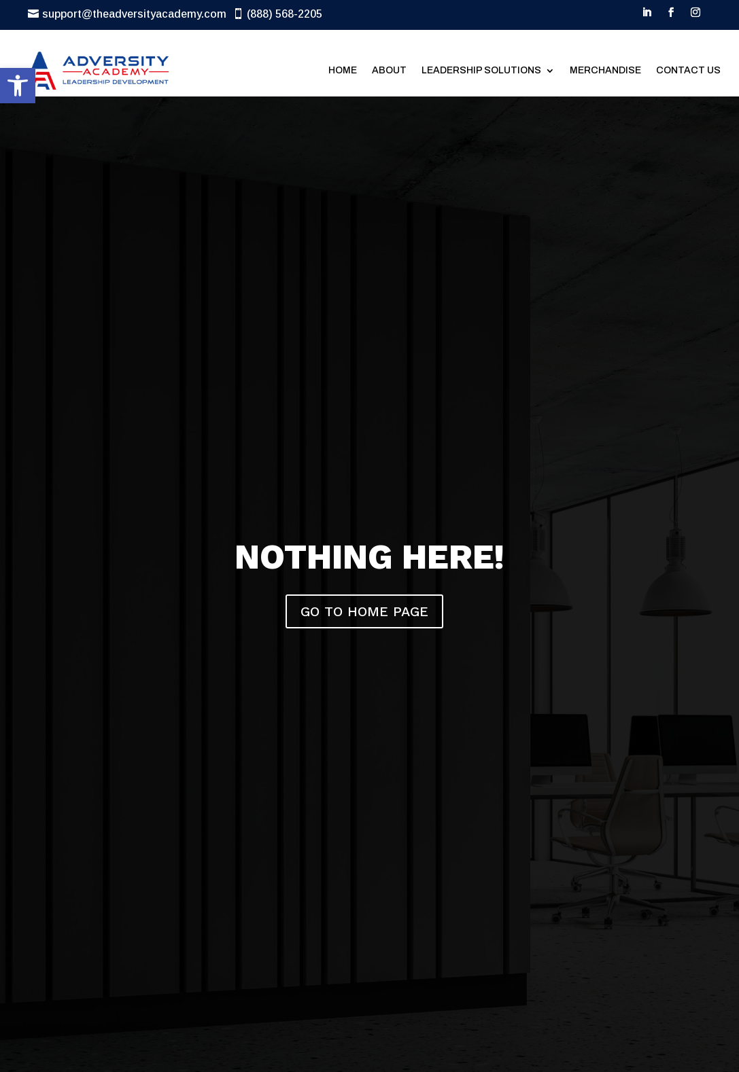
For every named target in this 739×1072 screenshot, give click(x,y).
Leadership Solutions (481, 70)
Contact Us (688, 70)
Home (342, 70)
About (389, 70)
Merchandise (605, 70)
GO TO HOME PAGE (364, 611)
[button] (17, 85)
